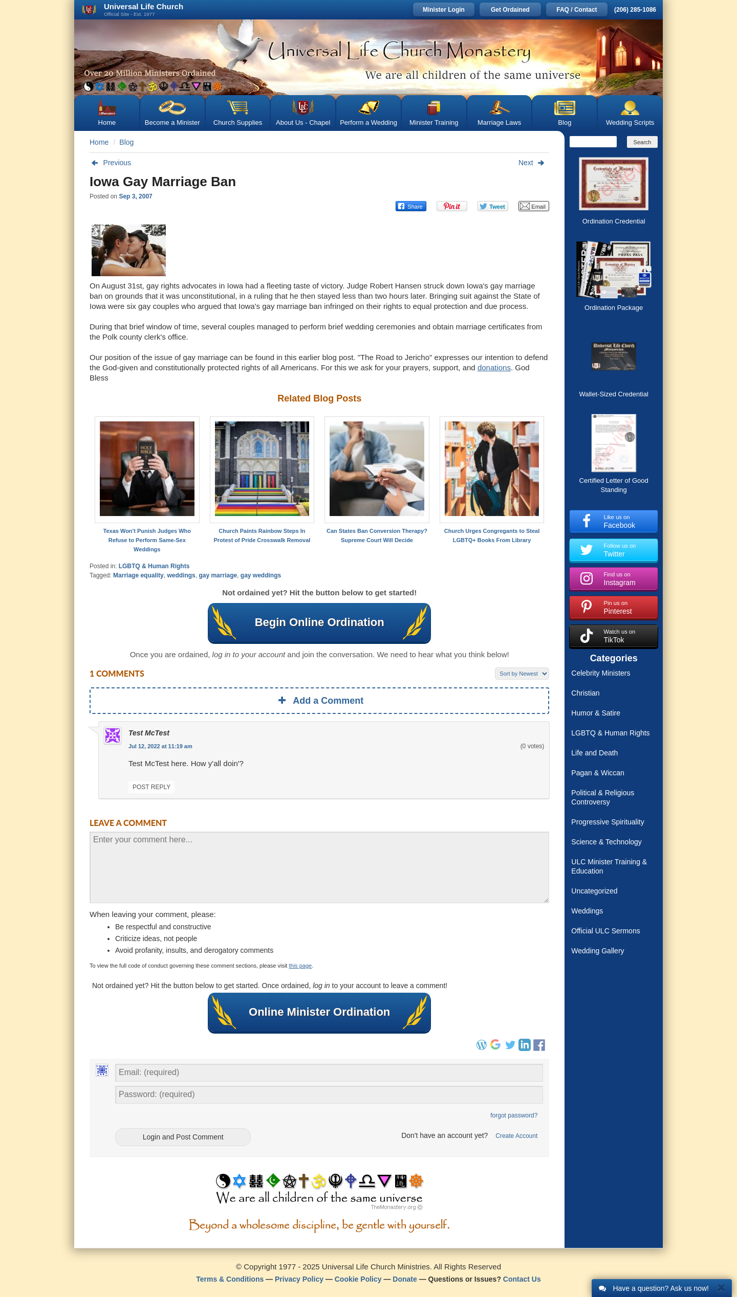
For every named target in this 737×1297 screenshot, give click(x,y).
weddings (181, 575)
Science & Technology (606, 842)
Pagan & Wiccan (597, 773)
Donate (405, 1279)
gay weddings (261, 575)
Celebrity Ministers (600, 673)
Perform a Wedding (368, 122)
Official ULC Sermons (605, 931)
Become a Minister (172, 122)
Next (533, 163)
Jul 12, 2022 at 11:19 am (160, 746)
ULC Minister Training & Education (609, 866)
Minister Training (433, 122)
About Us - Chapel (303, 122)
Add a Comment (319, 701)
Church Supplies (237, 122)
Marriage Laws (499, 122)
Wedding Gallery (597, 951)
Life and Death (594, 753)
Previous (110, 163)
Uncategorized (594, 891)
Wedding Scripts (630, 122)
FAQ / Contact (576, 9)
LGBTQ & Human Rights (154, 566)
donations (494, 367)
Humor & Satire (595, 713)
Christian (585, 693)
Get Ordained (510, 9)
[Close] (721, 1287)
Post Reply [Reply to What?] (151, 787)
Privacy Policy (299, 1279)
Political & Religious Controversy (602, 797)
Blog (564, 122)
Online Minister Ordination (319, 1012)
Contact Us (522, 1279)
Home (107, 122)
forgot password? (513, 1115)
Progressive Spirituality (607, 822)
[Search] (593, 141)
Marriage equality (138, 575)
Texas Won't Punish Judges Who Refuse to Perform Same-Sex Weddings (147, 540)
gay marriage (218, 575)
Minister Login (444, 9)
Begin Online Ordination (319, 622)
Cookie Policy (358, 1279)
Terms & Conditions (230, 1279)
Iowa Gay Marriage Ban (163, 181)
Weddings (587, 911)
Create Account (516, 1135)
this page (300, 966)
